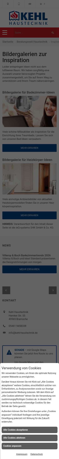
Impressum (21, 454)
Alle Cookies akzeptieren (15, 430)
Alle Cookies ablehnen (14, 438)
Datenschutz (37, 454)
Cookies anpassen (12, 446)
